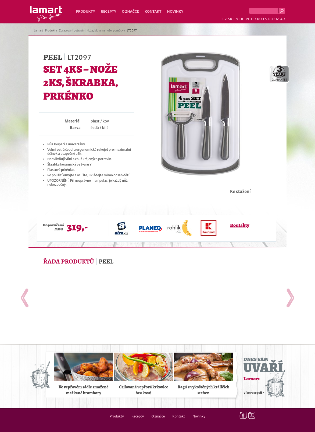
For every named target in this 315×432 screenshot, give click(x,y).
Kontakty (239, 225)
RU (259, 19)
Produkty (85, 11)
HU (242, 19)
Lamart (46, 13)
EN (236, 19)
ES (265, 19)
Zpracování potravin (72, 30)
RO (270, 19)
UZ (276, 19)
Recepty (108, 11)
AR (282, 19)
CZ (225, 19)
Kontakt (153, 11)
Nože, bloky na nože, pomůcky (106, 30)
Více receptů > (254, 393)
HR (253, 19)
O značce (130, 11)
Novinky (175, 11)
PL (248, 19)
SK (230, 19)
